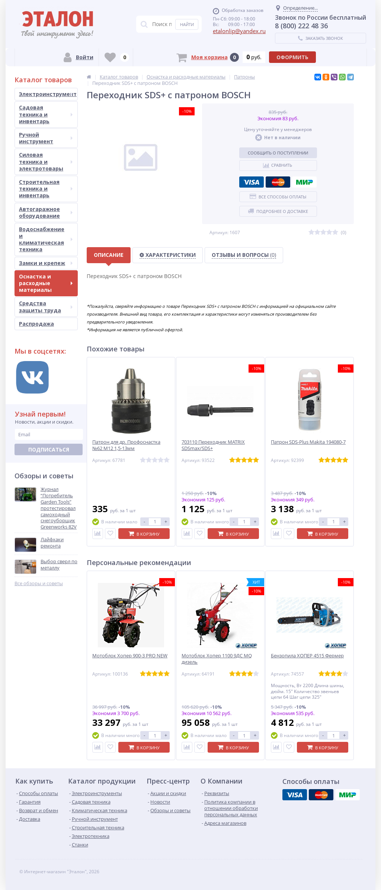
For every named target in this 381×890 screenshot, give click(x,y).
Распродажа (36, 323)
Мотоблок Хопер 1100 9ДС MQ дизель (217, 659)
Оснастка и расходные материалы (46, 283)
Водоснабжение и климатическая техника (46, 239)
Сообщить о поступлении (278, 153)
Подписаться (48, 449)
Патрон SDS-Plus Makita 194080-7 (308, 442)
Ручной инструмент (46, 138)
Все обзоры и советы (39, 583)
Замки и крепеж (46, 263)
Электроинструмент (48, 94)
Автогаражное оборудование (46, 212)
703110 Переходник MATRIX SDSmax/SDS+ (213, 445)
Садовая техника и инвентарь (46, 114)
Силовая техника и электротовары (46, 161)
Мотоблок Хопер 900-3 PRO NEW (129, 656)
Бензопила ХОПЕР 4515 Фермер (307, 656)
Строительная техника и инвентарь (46, 188)
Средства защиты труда (46, 306)
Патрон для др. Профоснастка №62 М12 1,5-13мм (126, 445)
